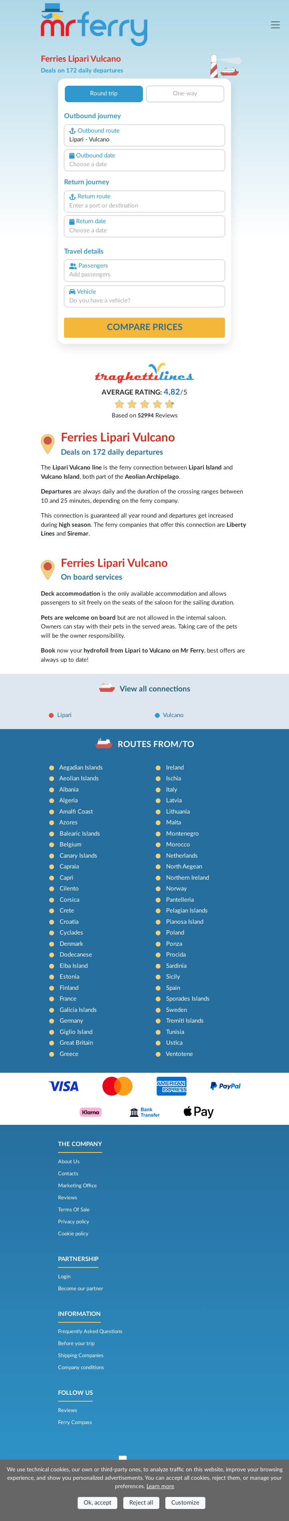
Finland (69, 988)
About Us (69, 1161)
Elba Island (74, 966)
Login (64, 1276)
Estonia (69, 977)
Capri (66, 878)
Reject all (141, 1503)
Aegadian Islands (81, 768)
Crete (67, 911)
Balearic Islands (80, 834)
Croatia (69, 922)
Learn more (160, 1486)
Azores (68, 823)
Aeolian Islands (79, 779)
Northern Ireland (187, 878)
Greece (69, 1054)
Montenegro (182, 834)
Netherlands (182, 856)
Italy (171, 790)
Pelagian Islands (187, 911)
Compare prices (145, 327)
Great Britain (76, 1043)
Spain (173, 988)
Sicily (173, 977)
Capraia (69, 867)
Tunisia (175, 1032)
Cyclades (71, 933)
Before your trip (76, 1343)
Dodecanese (76, 955)
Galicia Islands (78, 1010)
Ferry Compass (75, 1422)
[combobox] (144, 140)
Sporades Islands (188, 999)
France (68, 999)
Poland (175, 933)
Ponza (174, 944)
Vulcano (173, 715)
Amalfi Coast (76, 812)
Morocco (178, 845)
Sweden (176, 1010)
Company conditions (81, 1367)
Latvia (174, 801)
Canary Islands (78, 856)
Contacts (68, 1174)
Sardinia (176, 966)
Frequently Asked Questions (90, 1331)
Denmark (71, 944)
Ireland (175, 768)
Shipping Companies (81, 1355)
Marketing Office (77, 1186)
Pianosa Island (184, 922)
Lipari (64, 715)
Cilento (69, 889)
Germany (71, 1021)
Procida (176, 955)
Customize (185, 1503)
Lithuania (178, 812)
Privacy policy (73, 1222)
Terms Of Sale (74, 1210)
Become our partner (80, 1288)
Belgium (70, 845)
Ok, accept (97, 1503)
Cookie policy (73, 1234)
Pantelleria (180, 900)
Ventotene (179, 1054)
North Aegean (184, 867)
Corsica (69, 900)
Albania (68, 790)
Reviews (67, 1198)
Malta (173, 823)
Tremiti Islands (185, 1021)
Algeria (68, 801)
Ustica (174, 1043)
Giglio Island (76, 1032)
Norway (176, 889)
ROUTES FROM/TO (156, 744)
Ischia (173, 779)
